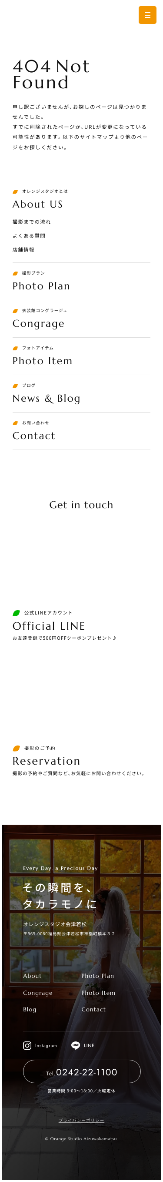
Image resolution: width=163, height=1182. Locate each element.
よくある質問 (29, 235)
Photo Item (98, 993)
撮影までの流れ (32, 221)
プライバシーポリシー (82, 1120)
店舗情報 (24, 249)
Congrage (38, 993)
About (32, 976)
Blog (30, 1009)
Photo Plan (97, 976)
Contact (93, 1009)
